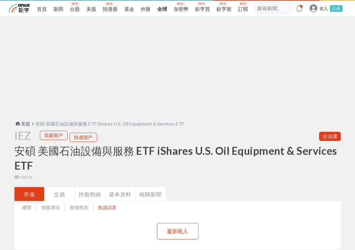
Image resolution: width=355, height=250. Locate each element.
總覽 (27, 218)
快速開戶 (83, 148)
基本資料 (120, 205)
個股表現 (51, 218)
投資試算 (107, 218)
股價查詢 (79, 218)
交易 (59, 205)
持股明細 (90, 205)
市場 (29, 205)
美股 (22, 134)
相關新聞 (150, 205)
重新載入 (177, 241)
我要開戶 (53, 146)
